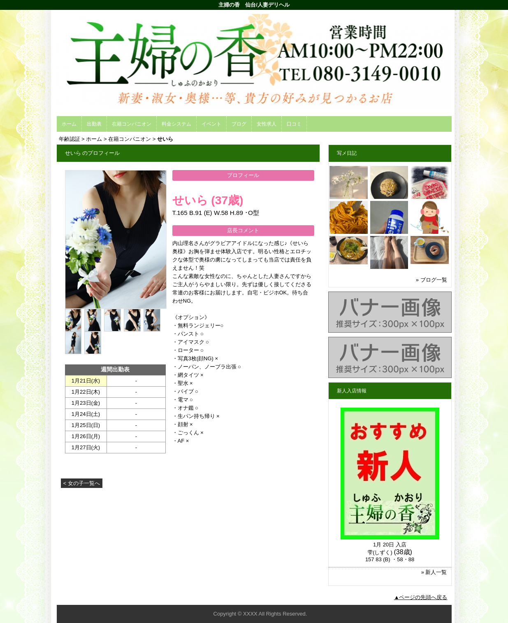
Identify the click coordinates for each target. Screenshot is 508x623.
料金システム (176, 124)
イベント (211, 124)
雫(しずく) (379, 552)
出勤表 (94, 124)
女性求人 (266, 124)
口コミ (294, 124)
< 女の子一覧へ (81, 483)
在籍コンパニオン (131, 124)
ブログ (239, 124)
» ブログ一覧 (431, 280)
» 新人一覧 (434, 572)
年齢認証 (69, 139)
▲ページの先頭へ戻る (421, 597)
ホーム (69, 124)
